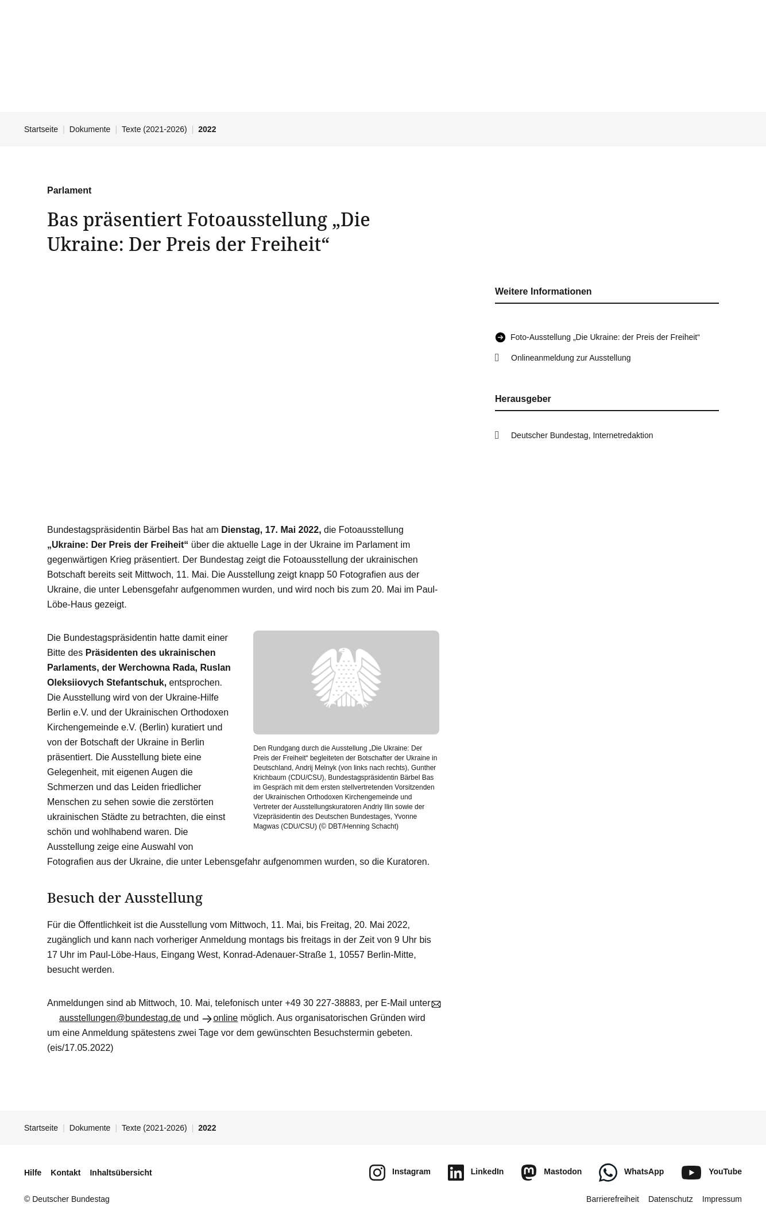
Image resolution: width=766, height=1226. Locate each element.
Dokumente (90, 129)
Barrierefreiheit (612, 1199)
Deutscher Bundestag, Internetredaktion (582, 435)
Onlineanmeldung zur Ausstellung (571, 357)
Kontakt (65, 1172)
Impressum (722, 1199)
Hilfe (32, 1172)
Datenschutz (670, 1199)
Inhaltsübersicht (121, 1172)
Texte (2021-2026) (154, 129)
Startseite (41, 129)
